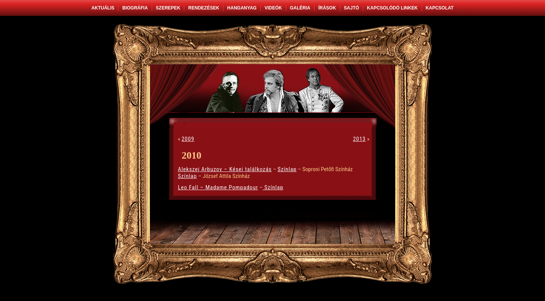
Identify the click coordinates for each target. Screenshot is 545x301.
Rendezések (203, 8)
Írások (327, 8)
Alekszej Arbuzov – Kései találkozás (225, 169)
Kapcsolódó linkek (392, 8)
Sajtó (351, 8)
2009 (188, 139)
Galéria (300, 8)
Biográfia (135, 8)
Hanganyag (242, 8)
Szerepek (168, 8)
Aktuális (103, 8)
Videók (273, 8)
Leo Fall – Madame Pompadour (218, 187)
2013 (359, 139)
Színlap (286, 169)
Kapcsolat (440, 8)
